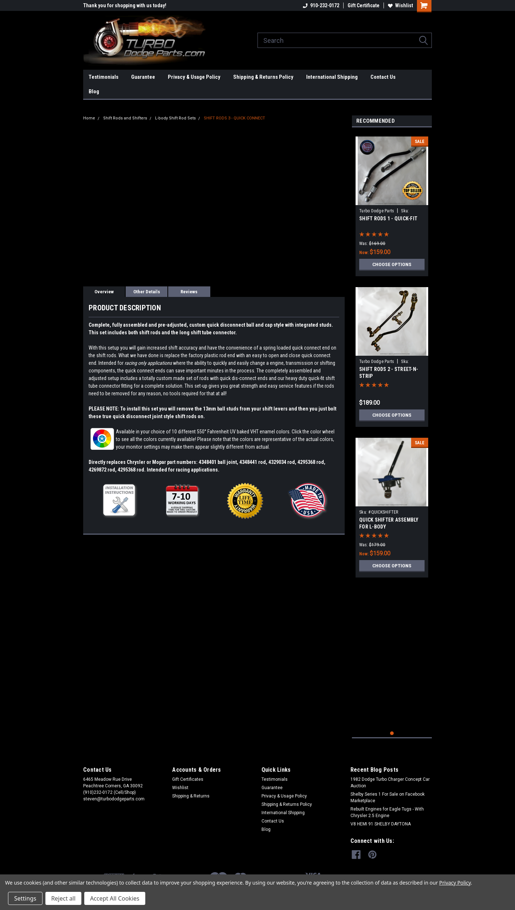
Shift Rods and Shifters (125, 118)
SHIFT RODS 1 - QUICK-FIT (388, 218)
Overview (104, 291)
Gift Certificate (364, 5)
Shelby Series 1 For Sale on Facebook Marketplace (387, 797)
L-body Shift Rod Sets (175, 118)
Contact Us (383, 77)
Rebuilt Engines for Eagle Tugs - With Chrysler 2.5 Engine (387, 812)
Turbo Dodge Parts (376, 210)
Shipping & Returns (191, 796)
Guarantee (143, 77)
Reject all (63, 898)
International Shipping (332, 77)
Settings (25, 898)
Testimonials (103, 77)
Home (89, 118)
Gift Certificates (187, 779)
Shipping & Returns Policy (263, 77)
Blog (94, 91)
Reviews (189, 291)
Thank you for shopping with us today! (124, 5)
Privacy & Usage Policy (194, 77)
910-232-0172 (321, 5)
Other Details (146, 291)
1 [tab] (392, 733)
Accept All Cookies (114, 898)
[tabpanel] (392, 203)
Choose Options (391, 264)
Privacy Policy (455, 882)
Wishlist (400, 5)
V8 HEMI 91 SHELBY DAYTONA (380, 824)
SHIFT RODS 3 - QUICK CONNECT (234, 118)
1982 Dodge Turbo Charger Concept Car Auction (390, 782)
